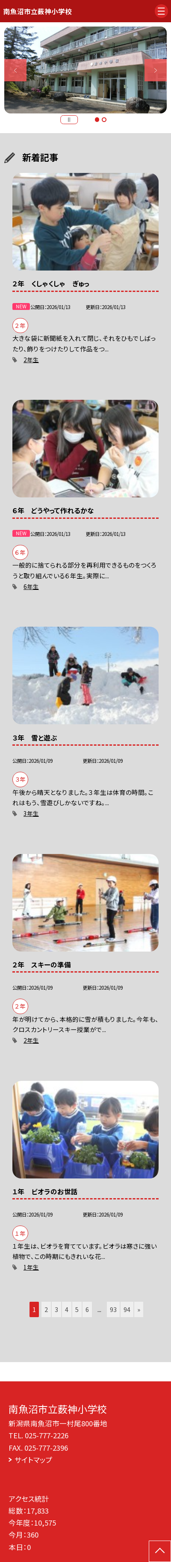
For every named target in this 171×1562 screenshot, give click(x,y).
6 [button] (87, 1309)
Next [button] (155, 70)
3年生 (31, 813)
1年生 (31, 1267)
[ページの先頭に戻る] (160, 1551)
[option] (85, 70)
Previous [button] (15, 70)
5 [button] (77, 1309)
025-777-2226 (46, 1435)
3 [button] (56, 1309)
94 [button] (127, 1309)
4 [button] (66, 1309)
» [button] (138, 1309)
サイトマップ (33, 1460)
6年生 (31, 586)
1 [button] (97, 119)
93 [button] (113, 1309)
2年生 (31, 359)
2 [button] (104, 119)
